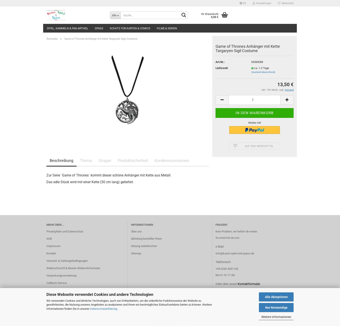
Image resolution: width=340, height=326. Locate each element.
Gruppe (105, 160)
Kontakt (51, 253)
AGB (49, 238)
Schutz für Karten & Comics (130, 28)
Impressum (53, 246)
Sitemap (136, 253)
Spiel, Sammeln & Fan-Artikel (67, 28)
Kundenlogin (262, 3)
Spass (99, 28)
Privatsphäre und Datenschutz (64, 231)
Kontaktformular (249, 284)
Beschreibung (61, 160)
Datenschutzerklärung (103, 308)
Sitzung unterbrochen (144, 246)
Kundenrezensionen (172, 160)
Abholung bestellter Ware (146, 238)
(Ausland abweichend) (263, 72)
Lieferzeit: (222, 68)
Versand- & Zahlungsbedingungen (67, 260)
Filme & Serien (167, 28)
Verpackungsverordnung (61, 275)
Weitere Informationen (276, 317)
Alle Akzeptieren (276, 297)
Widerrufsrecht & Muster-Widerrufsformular (73, 268)
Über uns (136, 231)
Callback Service (56, 283)
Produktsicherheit (133, 160)
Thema (86, 160)
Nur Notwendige (276, 307)
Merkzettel (286, 3)
